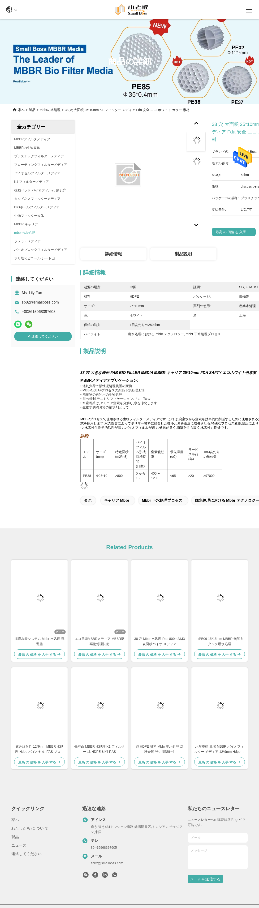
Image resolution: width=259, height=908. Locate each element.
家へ (21, 110)
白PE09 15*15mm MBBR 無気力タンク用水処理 (219, 641)
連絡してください (26, 854)
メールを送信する (205, 879)
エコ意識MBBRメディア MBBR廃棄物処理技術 (100, 641)
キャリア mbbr (117, 500)
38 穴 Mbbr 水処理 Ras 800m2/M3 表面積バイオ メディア (159, 641)
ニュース (18, 845)
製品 (32, 110)
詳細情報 (113, 254)
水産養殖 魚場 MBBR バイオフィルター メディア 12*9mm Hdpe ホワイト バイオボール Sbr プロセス (219, 749)
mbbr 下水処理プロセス (162, 500)
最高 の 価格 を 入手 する (234, 232)
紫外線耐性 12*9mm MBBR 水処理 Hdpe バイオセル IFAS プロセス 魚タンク (39, 749)
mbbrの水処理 (50, 110)
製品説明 (183, 254)
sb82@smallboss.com (40, 302)
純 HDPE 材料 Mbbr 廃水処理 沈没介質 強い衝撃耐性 (159, 749)
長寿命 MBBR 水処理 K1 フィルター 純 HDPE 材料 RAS (99, 749)
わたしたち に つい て (29, 828)
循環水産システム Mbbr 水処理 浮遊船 (39, 641)
